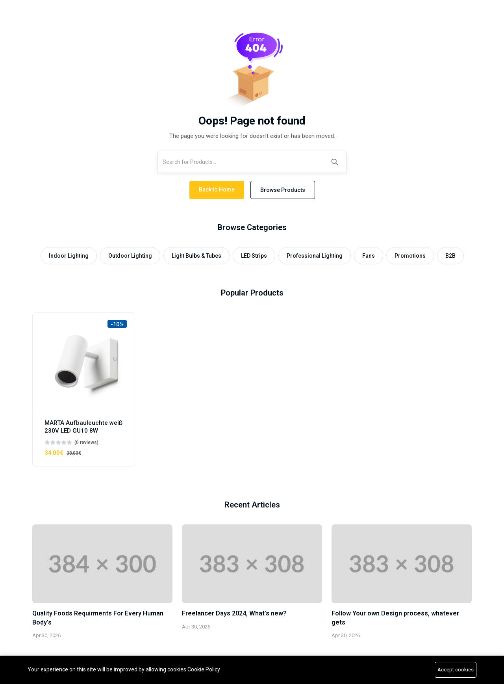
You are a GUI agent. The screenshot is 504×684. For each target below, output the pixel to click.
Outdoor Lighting (130, 256)
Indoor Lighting (69, 256)
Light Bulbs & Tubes (196, 256)
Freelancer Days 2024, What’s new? (234, 613)
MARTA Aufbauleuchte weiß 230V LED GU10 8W (83, 426)
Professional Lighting (315, 256)
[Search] (335, 162)
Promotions (410, 256)
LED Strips (254, 256)
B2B (450, 256)
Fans (368, 256)
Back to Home (217, 189)
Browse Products (282, 190)
